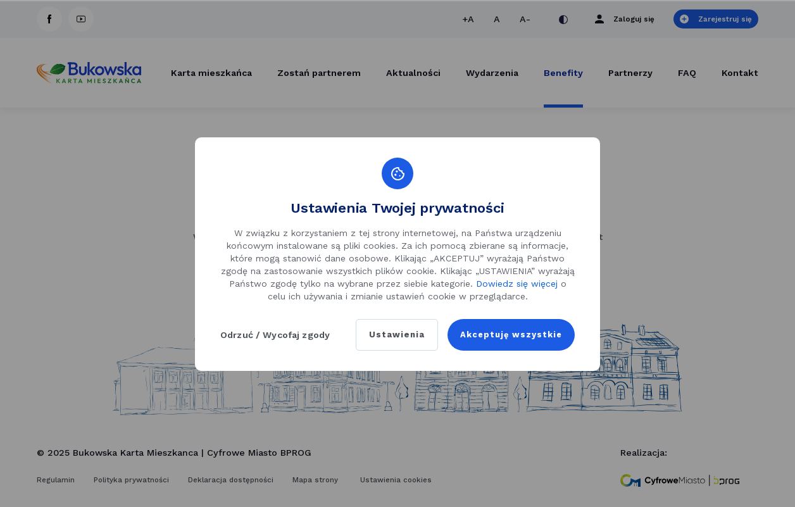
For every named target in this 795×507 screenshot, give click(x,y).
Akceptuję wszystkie (508, 335)
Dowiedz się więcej (517, 284)
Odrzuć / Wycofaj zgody (275, 335)
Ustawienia (389, 335)
